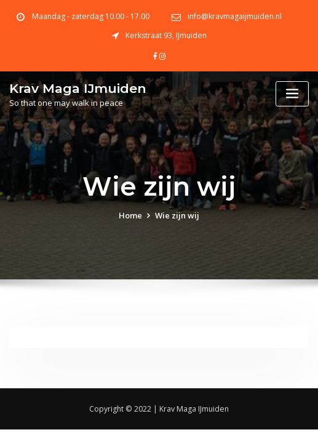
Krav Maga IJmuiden (77, 88)
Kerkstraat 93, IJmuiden (166, 35)
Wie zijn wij (177, 215)
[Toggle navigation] (292, 93)
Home (130, 215)
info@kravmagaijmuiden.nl (235, 16)
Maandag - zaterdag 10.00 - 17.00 (90, 16)
